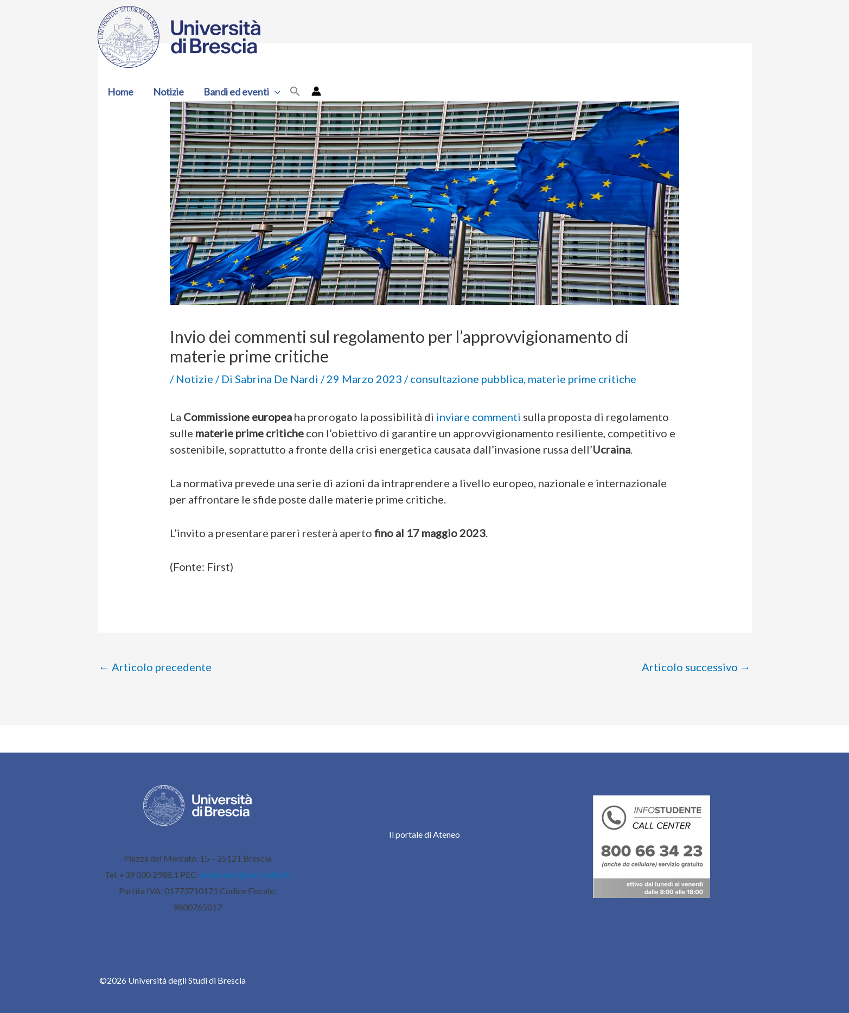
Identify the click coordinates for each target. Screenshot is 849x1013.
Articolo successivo (696, 666)
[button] (274, 92)
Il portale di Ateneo (424, 834)
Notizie (168, 92)
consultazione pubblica (467, 378)
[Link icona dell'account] (316, 91)
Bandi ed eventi (241, 92)
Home (120, 92)
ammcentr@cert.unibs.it (245, 874)
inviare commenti (478, 416)
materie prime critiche (582, 378)
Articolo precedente (155, 666)
